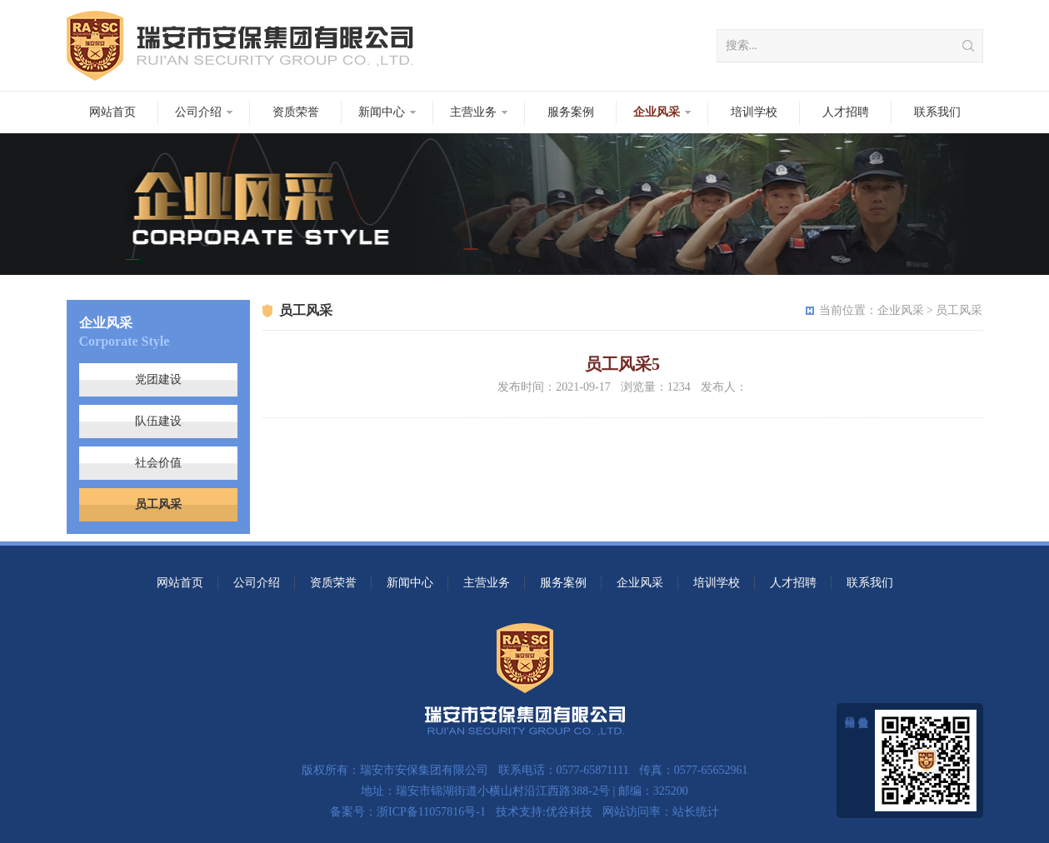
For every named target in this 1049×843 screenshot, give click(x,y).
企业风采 (656, 112)
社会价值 (158, 462)
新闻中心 (381, 112)
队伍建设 (158, 421)
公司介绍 (198, 112)
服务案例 (570, 112)
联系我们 (937, 112)
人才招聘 (845, 112)
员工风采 (158, 504)
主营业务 (473, 112)
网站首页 (112, 112)
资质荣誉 (295, 112)
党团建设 (158, 379)
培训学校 (754, 112)
